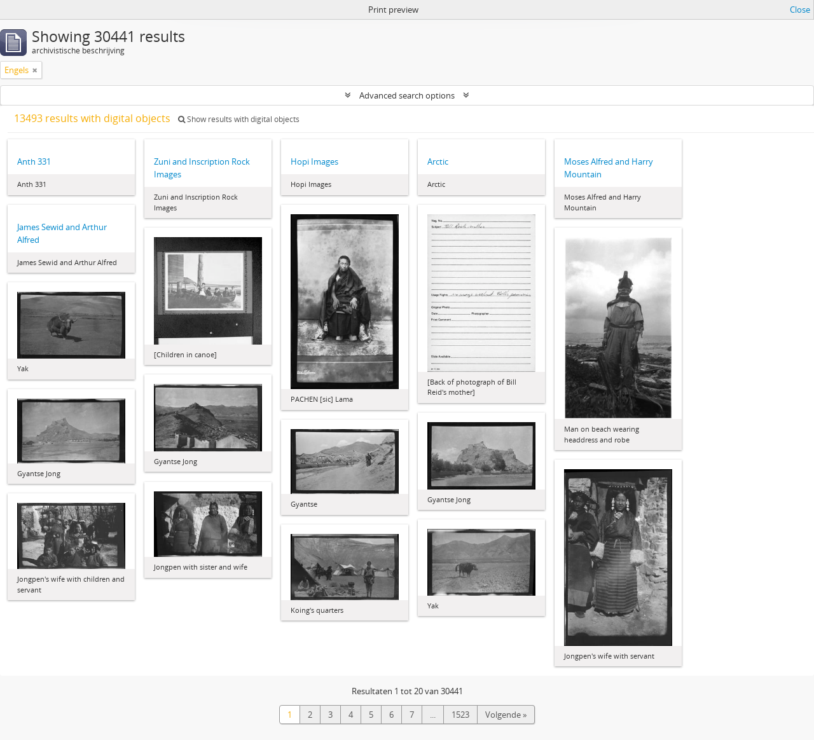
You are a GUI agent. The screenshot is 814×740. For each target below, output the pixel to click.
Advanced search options (407, 95)
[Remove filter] (35, 70)
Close (800, 9)
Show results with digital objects (239, 119)
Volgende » (506, 714)
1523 (460, 714)
